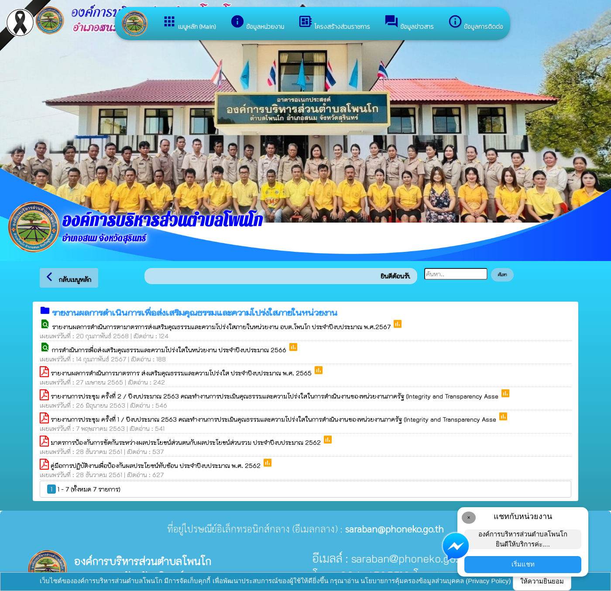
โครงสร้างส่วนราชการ (334, 22)
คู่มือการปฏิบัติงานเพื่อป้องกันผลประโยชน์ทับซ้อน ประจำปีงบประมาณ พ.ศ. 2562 (156, 465)
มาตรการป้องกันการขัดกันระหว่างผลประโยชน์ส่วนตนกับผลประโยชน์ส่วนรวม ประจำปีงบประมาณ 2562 (187, 442)
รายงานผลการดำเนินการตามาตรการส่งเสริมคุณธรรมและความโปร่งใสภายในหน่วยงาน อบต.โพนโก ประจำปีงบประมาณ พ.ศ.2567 (222, 327)
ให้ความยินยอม (542, 581)
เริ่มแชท (523, 564)
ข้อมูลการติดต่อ (475, 22)
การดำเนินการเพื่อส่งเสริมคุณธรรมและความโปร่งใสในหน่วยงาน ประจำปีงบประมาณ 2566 (170, 350)
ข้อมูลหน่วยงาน (257, 22)
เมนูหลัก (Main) (189, 22)
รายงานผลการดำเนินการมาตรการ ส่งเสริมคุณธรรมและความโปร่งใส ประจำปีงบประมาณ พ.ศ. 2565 (182, 373)
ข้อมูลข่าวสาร (409, 22)
